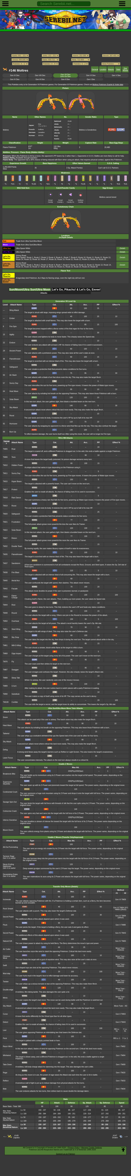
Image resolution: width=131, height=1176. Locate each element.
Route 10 (81, 257)
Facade (15, 589)
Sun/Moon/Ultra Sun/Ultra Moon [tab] (30, 289)
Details (122, 248)
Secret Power (8, 917)
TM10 (5, 465)
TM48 (5, 613)
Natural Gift (7, 941)
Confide (15, 702)
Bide (5, 1089)
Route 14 (19, 259)
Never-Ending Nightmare (8, 865)
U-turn (14, 686)
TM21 (5, 522)
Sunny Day (13, 383)
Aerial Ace (16, 581)
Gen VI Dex (91, 75)
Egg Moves (125, 69)
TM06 (5, 457)
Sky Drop (15, 637)
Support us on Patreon (65, 1154)
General (95, 69)
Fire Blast (15, 572)
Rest (13, 605)
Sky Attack (13, 407)
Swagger (15, 670)
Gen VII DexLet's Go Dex (65, 75)
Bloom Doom (8, 830)
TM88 (5, 678)
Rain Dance (16, 498)
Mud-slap (6, 973)
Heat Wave (13, 391)
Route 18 (52, 259)
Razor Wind (7, 1046)
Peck (5, 1038)
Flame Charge (14, 597)
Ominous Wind (6, 957)
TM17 (5, 490)
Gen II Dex (65, 79)
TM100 (6, 702)
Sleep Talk (16, 678)
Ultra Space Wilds (23, 248)
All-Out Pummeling (10, 847)
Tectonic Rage (8, 856)
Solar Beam (14, 399)
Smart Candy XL (70, 201)
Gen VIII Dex (40, 75)
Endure (12, 343)
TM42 (5, 589)
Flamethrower (14, 359)
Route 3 (44, 257)
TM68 (5, 653)
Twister (6, 982)
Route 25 (102, 259)
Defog (5, 750)
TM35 (5, 554)
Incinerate (7, 899)
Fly (13, 662)
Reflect (6, 1081)
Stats (118, 69)
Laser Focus (8, 758)
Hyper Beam (16, 481)
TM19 (5, 506)
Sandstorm (16, 563)
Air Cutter (6, 949)
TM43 (5, 597)
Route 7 (67, 257)
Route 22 (77, 259)
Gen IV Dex (14, 79)
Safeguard (13, 367)
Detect (5, 1022)
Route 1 (30, 257)
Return (14, 538)
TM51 (5, 629)
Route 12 (98, 257)
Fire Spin (13, 326)
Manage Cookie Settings (91, 1148)
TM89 (5, 686)
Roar (13, 449)
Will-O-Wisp (16, 645)
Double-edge (8, 990)
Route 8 (74, 257)
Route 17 (44, 259)
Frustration (16, 522)
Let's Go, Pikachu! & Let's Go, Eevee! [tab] (76, 289)
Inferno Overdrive (10, 820)
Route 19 (60, 259)
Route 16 (36, 259)
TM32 (5, 546)
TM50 (5, 621)
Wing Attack (14, 310)
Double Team (17, 546)
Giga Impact (16, 653)
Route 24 (94, 259)
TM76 (5, 662)
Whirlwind (7, 1055)
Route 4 (52, 257)
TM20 (5, 514)
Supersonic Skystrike (7, 783)
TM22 (5, 530)
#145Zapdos (16, 1136)
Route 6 (59, 257)
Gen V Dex (116, 75)
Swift (5, 965)
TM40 (5, 581)
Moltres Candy (80, 201)
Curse (5, 1014)
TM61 (5, 645)
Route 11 (90, 257)
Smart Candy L (60, 201)
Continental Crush (10, 792)
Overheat (15, 621)
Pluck (5, 925)
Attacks (111, 69)
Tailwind (6, 733)
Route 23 (85, 259)
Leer (5, 1030)
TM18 (5, 498)
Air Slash (13, 375)
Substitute (15, 694)
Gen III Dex (40, 79)
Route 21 (69, 259)
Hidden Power (17, 465)
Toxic (14, 457)
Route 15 (27, 259)
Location (103, 69)
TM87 (5, 670)
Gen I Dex (91, 79)
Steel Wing (16, 629)
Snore (5, 717)
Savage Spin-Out (10, 802)
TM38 (5, 572)
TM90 (5, 694)
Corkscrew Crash (10, 811)
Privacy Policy (74, 1148)
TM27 (5, 538)
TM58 (5, 637)
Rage (5, 1073)
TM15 (5, 481)
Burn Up (12, 432)
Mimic (5, 998)
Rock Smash (8, 909)
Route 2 (37, 257)
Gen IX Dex (14, 75)
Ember (12, 318)
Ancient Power (15, 351)
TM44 (5, 605)
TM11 (5, 473)
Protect (14, 490)
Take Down (7, 1064)
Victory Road (21, 256)
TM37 (5, 563)
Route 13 (106, 257)
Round (14, 613)
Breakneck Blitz (9, 774)
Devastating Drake (10, 874)
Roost (11, 416)
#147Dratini (115, 1136)
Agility (11, 335)
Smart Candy (50, 201)
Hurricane (13, 424)
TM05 (5, 449)
